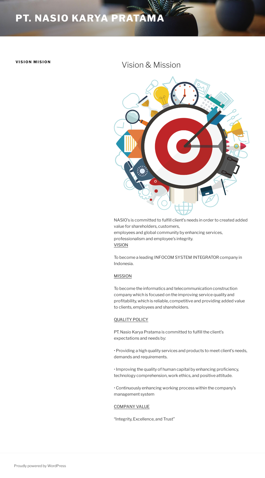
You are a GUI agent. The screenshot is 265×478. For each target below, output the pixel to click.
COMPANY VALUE (132, 406)
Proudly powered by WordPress (40, 465)
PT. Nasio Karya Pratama (90, 18)
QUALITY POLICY (131, 319)
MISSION (123, 276)
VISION (121, 244)
